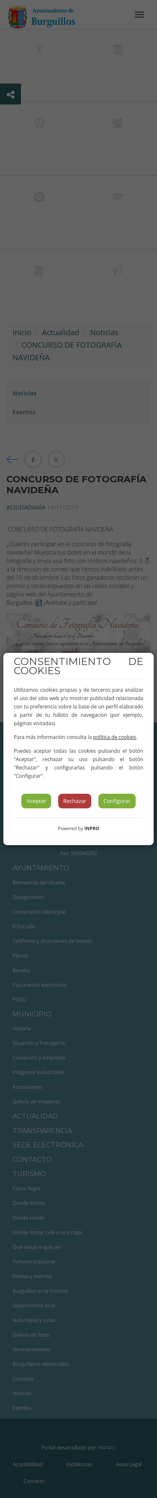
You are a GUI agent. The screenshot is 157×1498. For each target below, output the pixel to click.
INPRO (91, 828)
